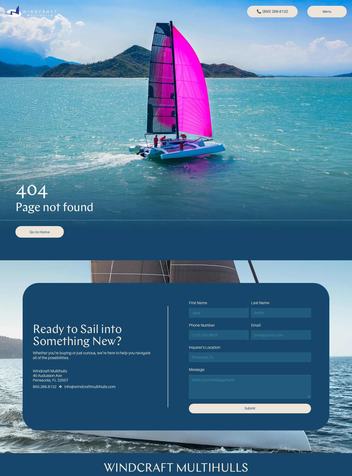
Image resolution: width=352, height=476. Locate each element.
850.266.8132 (44, 386)
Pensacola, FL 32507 (50, 380)
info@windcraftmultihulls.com (90, 386)
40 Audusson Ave (47, 375)
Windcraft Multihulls (50, 371)
